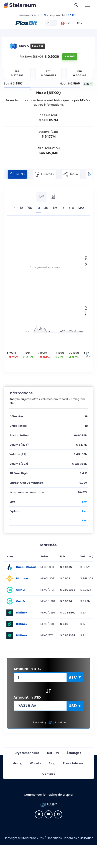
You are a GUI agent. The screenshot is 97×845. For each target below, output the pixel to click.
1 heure (11, 353)
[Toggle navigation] (87, 5)
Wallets (35, 763)
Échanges (44, 174)
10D (29, 208)
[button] (26, 22)
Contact (48, 774)
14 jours (59, 353)
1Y (63, 208)
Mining (17, 763)
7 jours (42, 353)
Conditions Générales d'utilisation (70, 838)
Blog (52, 763)
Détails (17, 174)
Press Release (73, 763)
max (81, 208)
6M (55, 208)
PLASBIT (48, 804)
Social (71, 174)
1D (21, 208)
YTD (71, 208)
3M (46, 208)
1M (38, 208)
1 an (86, 353)
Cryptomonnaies (26, 753)
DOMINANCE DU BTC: (31, 15)
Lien (85, 502)
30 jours (74, 353)
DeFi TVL (53, 753)
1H (13, 208)
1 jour (26, 353)
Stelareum (28, 838)
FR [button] (78, 23)
